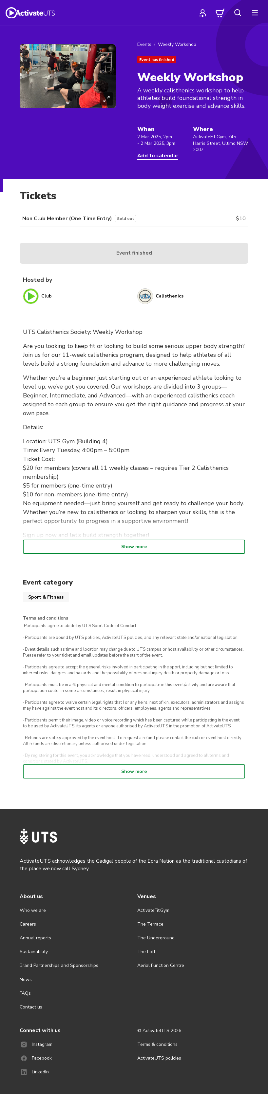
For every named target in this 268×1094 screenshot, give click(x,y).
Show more (134, 547)
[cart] (220, 12)
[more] (254, 12)
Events (144, 44)
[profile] (202, 12)
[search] (237, 12)
